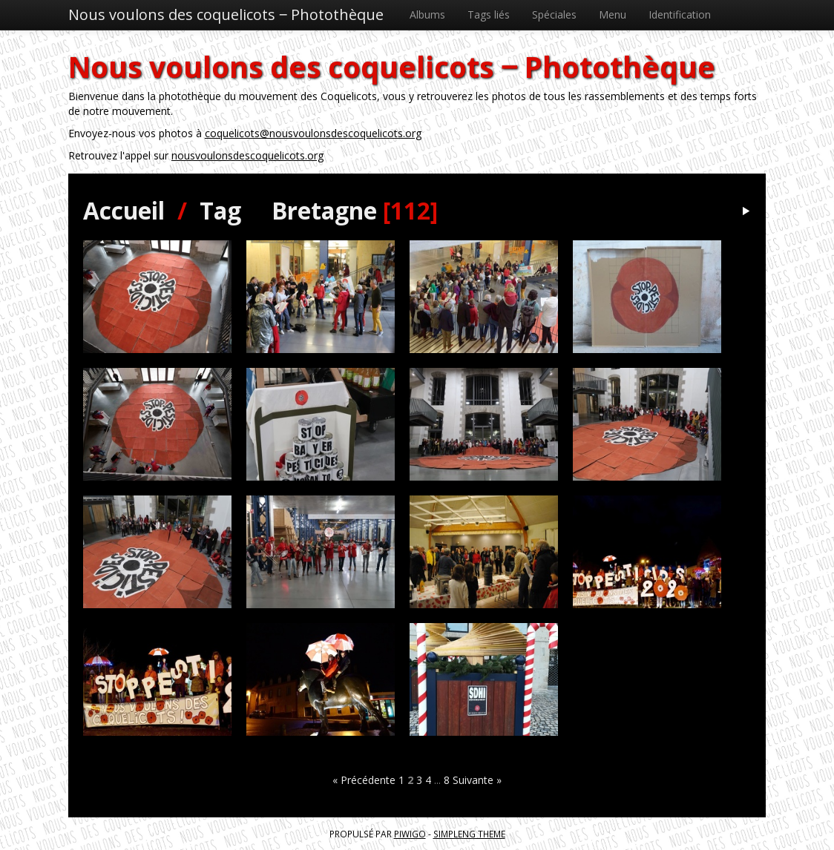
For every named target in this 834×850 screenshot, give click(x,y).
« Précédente (363, 780)
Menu (612, 14)
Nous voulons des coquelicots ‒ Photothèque (226, 14)
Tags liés (488, 14)
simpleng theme (469, 834)
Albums (427, 14)
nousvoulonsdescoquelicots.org (247, 155)
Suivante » (477, 780)
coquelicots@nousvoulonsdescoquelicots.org (313, 133)
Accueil (124, 210)
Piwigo (410, 834)
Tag (220, 210)
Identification (680, 14)
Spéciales (554, 14)
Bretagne (324, 210)
